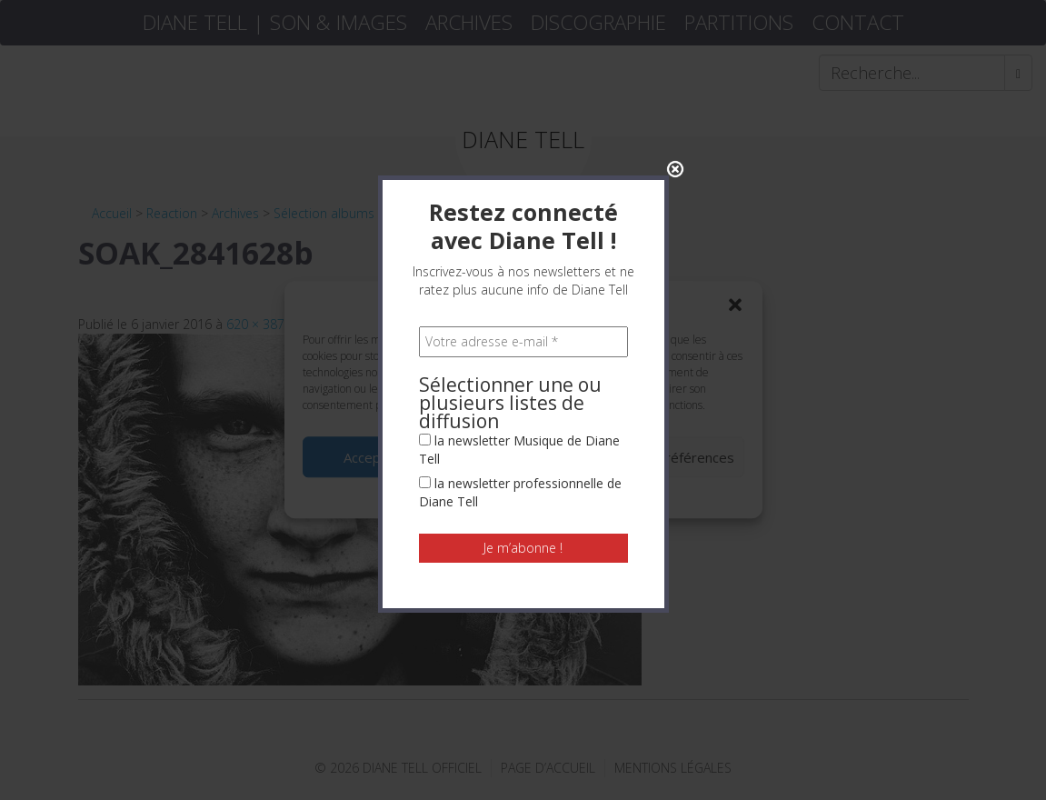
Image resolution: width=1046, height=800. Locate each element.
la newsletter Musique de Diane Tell (519, 392)
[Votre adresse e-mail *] (523, 284)
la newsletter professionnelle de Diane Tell (520, 435)
